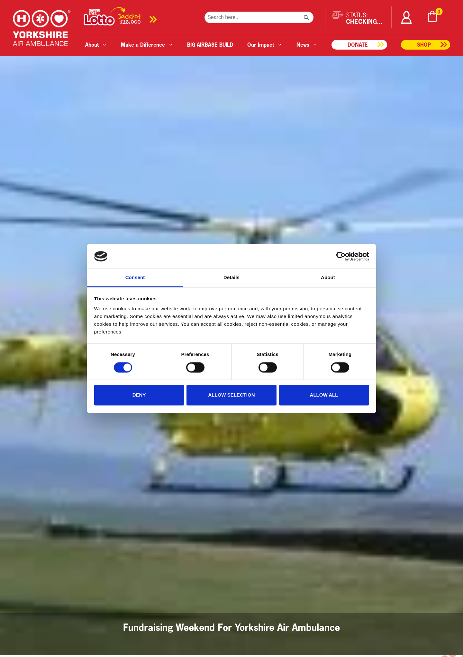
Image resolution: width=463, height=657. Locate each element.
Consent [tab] (135, 277)
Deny (139, 395)
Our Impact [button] (264, 44)
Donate (358, 44)
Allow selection (231, 395)
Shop (424, 44)
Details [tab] (231, 277)
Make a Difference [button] (147, 44)
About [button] (96, 44)
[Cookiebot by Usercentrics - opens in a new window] (341, 256)
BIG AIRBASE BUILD (210, 44)
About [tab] (328, 277)
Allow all (324, 395)
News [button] (307, 44)
